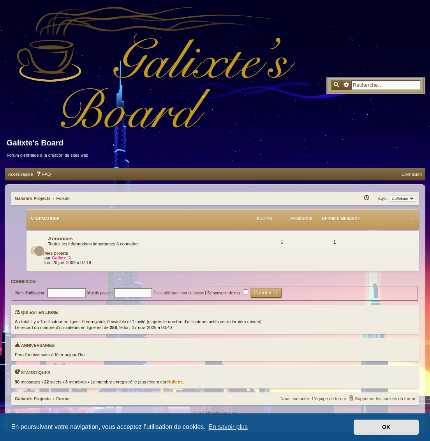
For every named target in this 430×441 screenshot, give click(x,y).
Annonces (60, 239)
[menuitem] (43, 174)
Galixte (59, 258)
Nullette (175, 382)
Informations (44, 219)
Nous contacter (294, 398)
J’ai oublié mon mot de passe (178, 293)
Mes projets (56, 253)
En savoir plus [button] (228, 427)
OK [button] (386, 427)
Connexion (23, 281)
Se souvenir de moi (227, 293)
